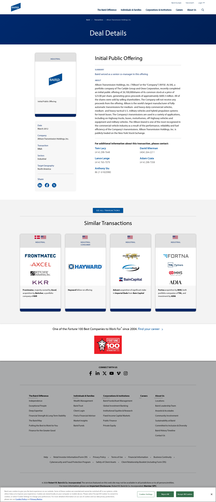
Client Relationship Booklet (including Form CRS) (143, 462)
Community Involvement (166, 415)
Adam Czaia (147, 158)
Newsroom (190, 3)
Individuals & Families (131, 9)
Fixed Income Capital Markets (116, 415)
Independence (35, 400)
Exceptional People (38, 405)
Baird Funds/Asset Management (117, 400)
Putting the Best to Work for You (43, 425)
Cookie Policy (21, 499)
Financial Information (138, 457)
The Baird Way (35, 420)
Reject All (165, 494)
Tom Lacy (100, 148)
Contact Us (160, 435)
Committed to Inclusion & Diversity (171, 425)
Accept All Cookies (185, 494)
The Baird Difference (106, 9)
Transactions (98, 20)
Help (46, 457)
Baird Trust (78, 405)
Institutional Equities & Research (118, 410)
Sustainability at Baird (165, 420)
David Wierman (149, 148)
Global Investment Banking (115, 405)
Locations (159, 400)
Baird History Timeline (165, 430)
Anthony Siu (102, 168)
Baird (88, 20)
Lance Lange (102, 158)
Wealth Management (83, 400)
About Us (191, 9)
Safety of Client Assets (106, 462)
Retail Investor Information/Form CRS (70, 457)
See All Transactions (108, 210)
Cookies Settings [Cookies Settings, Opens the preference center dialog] (145, 494)
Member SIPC (150, 486)
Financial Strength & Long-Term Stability (47, 415)
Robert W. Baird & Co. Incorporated (64, 482)
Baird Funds (79, 425)
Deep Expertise (36, 410)
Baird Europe (176, 3)
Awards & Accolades (164, 410)
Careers (179, 9)
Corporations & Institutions (159, 9)
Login (201, 3)
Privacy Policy (99, 457)
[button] (202, 10)
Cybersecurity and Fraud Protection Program (70, 462)
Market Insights (81, 420)
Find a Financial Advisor (84, 415)
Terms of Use (117, 457)
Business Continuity (163, 457)
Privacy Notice (36, 499)
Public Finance (110, 420)
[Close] (212, 494)
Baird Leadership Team (165, 405)
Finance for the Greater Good (42, 430)
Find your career (151, 329)
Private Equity (109, 425)
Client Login (79, 410)
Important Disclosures (100, 486)
